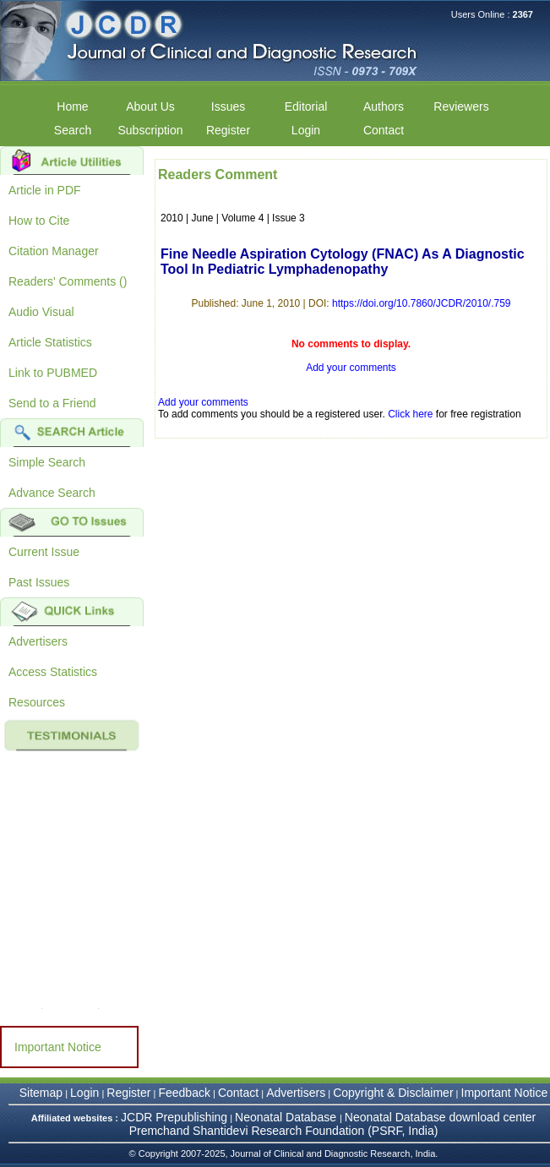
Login (305, 130)
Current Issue (43, 552)
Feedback (184, 1092)
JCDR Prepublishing (174, 1117)
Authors (383, 106)
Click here (410, 414)
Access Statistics (52, 672)
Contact (383, 130)
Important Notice (57, 1047)
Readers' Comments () (67, 281)
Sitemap (41, 1092)
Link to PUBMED (52, 372)
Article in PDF (44, 190)
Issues (228, 106)
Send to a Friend (52, 403)
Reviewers (460, 106)
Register (228, 130)
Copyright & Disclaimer (393, 1092)
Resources (36, 702)
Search (72, 130)
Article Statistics (50, 342)
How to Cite (38, 220)
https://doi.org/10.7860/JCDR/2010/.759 (421, 303)
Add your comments (351, 368)
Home (72, 106)
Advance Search (51, 492)
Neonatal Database (287, 1117)
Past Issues (38, 582)
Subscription (149, 130)
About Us (150, 106)
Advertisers (38, 641)
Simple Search (46, 462)
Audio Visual (41, 312)
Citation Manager (53, 251)
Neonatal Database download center (440, 1117)
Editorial (306, 106)
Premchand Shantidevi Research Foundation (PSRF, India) (283, 1130)
